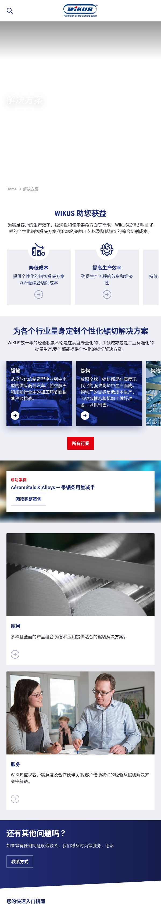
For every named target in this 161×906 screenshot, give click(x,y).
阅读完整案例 (28, 385)
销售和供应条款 (73, 896)
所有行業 (80, 283)
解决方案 (30, 28)
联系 (101, 896)
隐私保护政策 (36, 896)
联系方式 (19, 748)
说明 (10, 896)
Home (11, 28)
